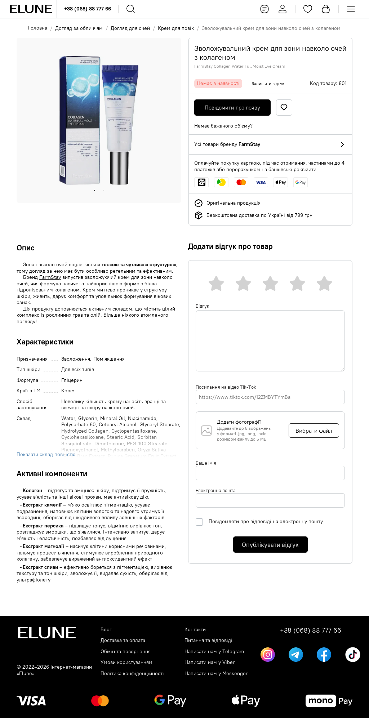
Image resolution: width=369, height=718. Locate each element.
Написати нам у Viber (209, 662)
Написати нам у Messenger (216, 673)
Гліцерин (72, 380)
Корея (68, 391)
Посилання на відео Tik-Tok (226, 387)
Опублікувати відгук (270, 545)
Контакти (195, 629)
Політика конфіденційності (132, 673)
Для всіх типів (77, 369)
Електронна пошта (216, 490)
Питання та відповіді (208, 640)
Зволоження (75, 359)
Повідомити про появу (232, 107)
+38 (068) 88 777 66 (87, 8)
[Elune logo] (31, 9)
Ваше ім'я (206, 463)
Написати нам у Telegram (214, 651)
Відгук (202, 306)
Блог (106, 629)
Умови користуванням (126, 662)
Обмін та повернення (126, 651)
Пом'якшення (109, 359)
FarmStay (50, 277)
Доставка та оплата (123, 640)
